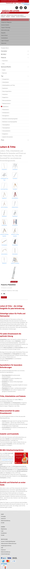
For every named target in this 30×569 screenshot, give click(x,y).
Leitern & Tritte (5, 19)
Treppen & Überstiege (5, 27)
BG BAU (3, 54)
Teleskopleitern (5, 128)
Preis (2, 140)
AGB (2, 547)
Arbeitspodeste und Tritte (8, 85)
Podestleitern (5, 109)
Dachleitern (4, 88)
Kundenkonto (4, 533)
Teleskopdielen (5, 125)
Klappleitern (4, 97)
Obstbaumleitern (6, 103)
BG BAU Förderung (21, 16)
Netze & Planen (4, 35)
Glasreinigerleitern (6, 91)
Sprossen (4, 73)
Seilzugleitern (5, 115)
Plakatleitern (5, 106)
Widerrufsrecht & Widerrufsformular (8, 543)
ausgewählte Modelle (7, 460)
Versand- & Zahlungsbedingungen (8, 541)
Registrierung (4, 529)
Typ (2, 76)
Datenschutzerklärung (5, 520)
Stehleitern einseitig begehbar (9, 121)
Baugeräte (3, 32)
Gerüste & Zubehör (5, 25)
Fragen (8, 16)
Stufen (3, 70)
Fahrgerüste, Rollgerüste (6, 22)
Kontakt (2, 522)
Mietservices (3, 43)
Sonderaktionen (4, 38)
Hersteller (4, 51)
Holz (3, 63)
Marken (13, 16)
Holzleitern (4, 94)
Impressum (3, 518)
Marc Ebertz (5, 13)
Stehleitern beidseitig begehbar (9, 118)
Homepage (3, 516)
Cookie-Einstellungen (5, 554)
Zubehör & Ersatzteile (7, 137)
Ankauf (3, 16)
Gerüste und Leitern (10, 10)
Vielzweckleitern (5, 131)
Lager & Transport (5, 40)
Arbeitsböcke (5, 82)
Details (4, 297)
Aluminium (4, 60)
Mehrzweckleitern (6, 100)
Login (2, 531)
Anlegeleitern (5, 79)
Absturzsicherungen (5, 30)
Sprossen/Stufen (6, 67)
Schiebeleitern (5, 112)
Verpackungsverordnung (6, 545)
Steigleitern (4, 134)
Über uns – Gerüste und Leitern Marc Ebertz (12, 15)
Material (3, 57)
